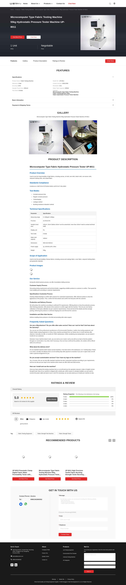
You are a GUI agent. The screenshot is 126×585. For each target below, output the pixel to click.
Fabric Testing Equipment (25, 433)
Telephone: (62, 525)
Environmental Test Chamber (70, 553)
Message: (62, 495)
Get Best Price (17, 37)
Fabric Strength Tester (65, 433)
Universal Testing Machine (69, 557)
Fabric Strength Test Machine (45, 433)
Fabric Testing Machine (27, 9)
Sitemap (54, 579)
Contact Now (65, 534)
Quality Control (45, 556)
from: (61, 516)
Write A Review (52, 399)
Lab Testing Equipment (68, 550)
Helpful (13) (81, 419)
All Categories (66, 560)
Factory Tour (45, 553)
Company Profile (46, 549)
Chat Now (34, 37)
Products (17, 9)
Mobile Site (61, 579)
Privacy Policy (71, 579)
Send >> (89, 571)
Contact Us (44, 559)
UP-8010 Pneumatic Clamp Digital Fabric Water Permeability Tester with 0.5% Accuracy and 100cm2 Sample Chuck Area (22, 474)
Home (12, 9)
